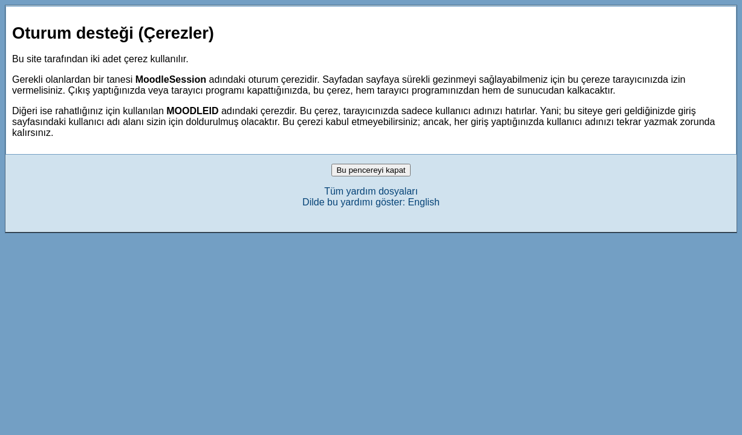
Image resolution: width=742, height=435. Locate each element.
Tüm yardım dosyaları (371, 191)
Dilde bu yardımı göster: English (371, 202)
